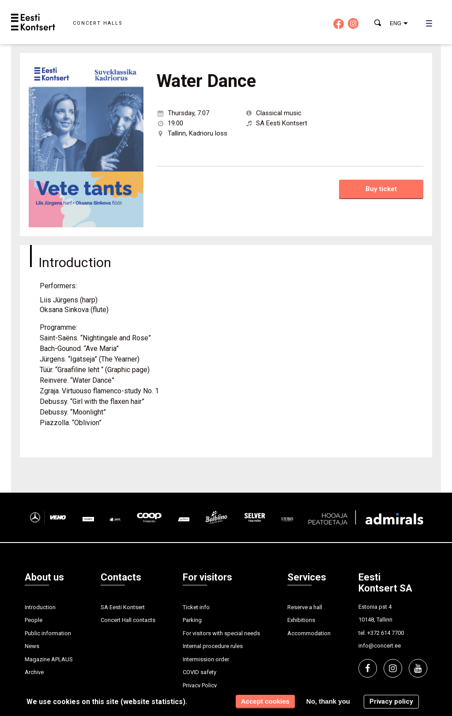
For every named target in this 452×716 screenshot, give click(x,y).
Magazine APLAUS (49, 659)
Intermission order (206, 659)
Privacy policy (391, 701)
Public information (48, 633)
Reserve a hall (304, 607)
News (32, 646)
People (33, 620)
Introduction (40, 607)
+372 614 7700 (385, 632)
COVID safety (199, 672)
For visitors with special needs (221, 633)
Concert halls (98, 23)
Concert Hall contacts (128, 620)
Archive (34, 672)
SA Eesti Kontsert (123, 607)
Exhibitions (301, 620)
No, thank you (328, 701)
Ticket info (196, 607)
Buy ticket (381, 189)
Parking (192, 620)
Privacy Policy (200, 685)
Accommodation (309, 633)
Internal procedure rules (213, 646)
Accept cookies (265, 701)
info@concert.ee (379, 645)
